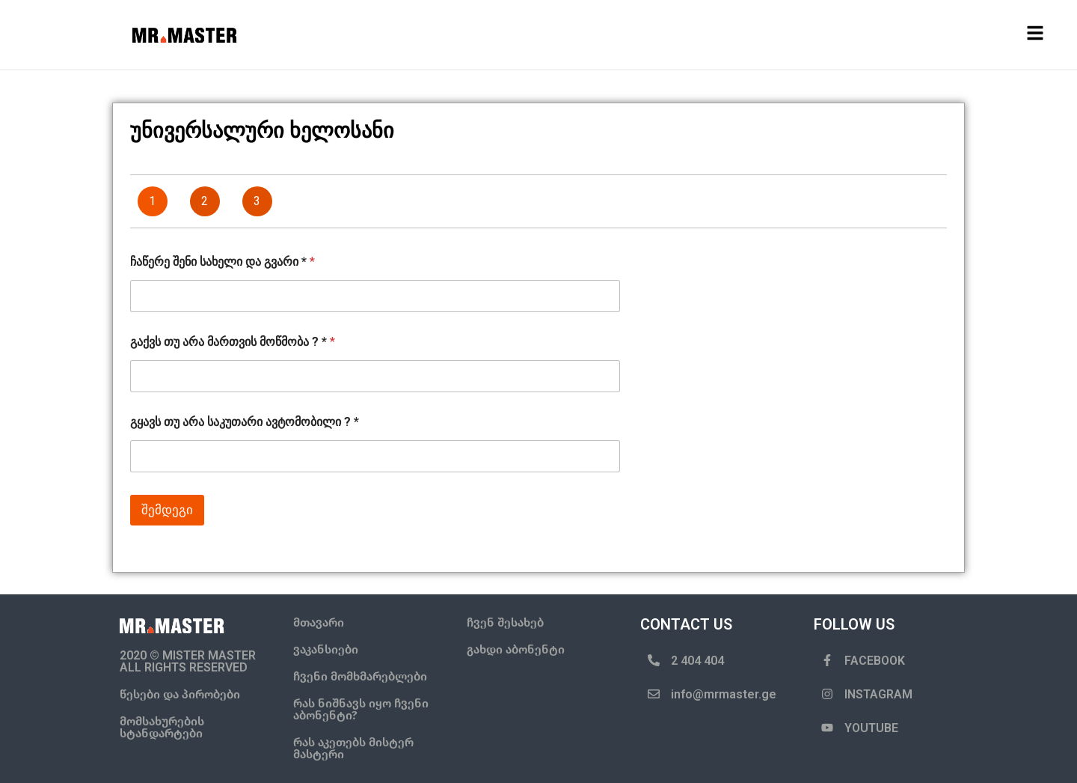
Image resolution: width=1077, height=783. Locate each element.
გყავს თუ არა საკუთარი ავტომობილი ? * (244, 422)
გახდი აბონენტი (516, 649)
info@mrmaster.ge (723, 694)
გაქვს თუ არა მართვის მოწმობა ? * (232, 342)
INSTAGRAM (878, 694)
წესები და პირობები (180, 694)
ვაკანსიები (325, 649)
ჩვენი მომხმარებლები (360, 676)
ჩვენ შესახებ (505, 622)
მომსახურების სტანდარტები (162, 727)
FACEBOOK (874, 660)
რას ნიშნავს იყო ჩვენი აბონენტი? (361, 709)
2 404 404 (697, 660)
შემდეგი (167, 509)
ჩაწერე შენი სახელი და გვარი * (222, 262)
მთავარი (318, 622)
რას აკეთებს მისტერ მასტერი (353, 748)
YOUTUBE (871, 728)
